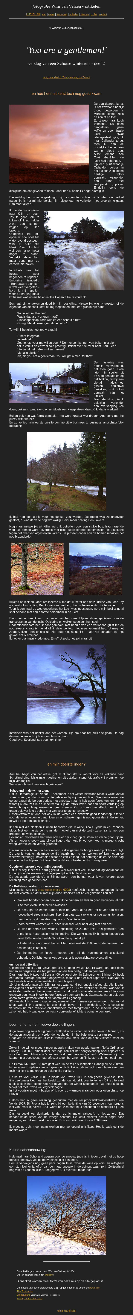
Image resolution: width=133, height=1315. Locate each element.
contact (103, 14)
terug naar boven (66, 1310)
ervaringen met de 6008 (54, 889)
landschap (61, 14)
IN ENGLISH (33, 14)
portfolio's (94, 1287)
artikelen (73, 14)
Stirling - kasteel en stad (29, 1298)
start (44, 14)
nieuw (51, 14)
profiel (94, 14)
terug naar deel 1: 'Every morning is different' (66, 77)
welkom (49, 1274)
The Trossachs (25, 1291)
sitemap (84, 14)
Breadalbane (23, 1294)
